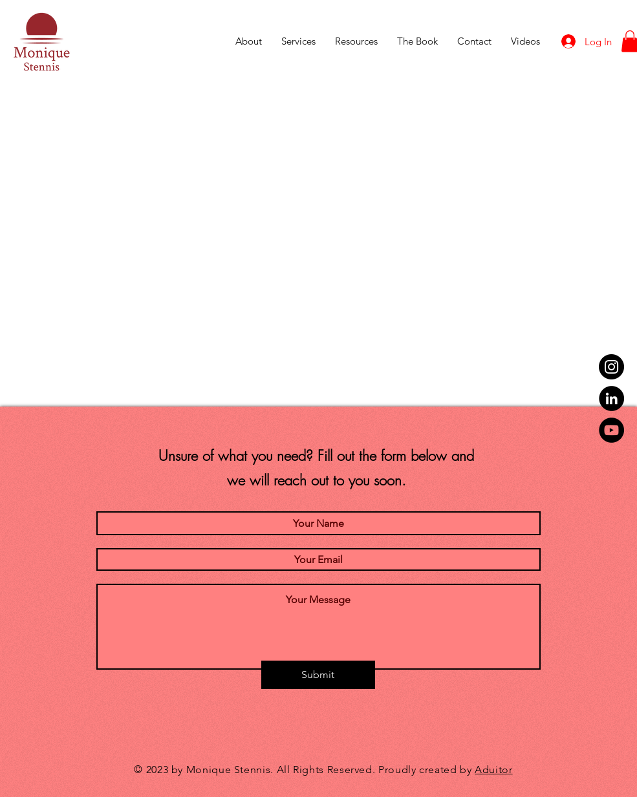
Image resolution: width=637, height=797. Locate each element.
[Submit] (318, 675)
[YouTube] (611, 430)
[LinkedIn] (611, 398)
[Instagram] (611, 366)
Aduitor (493, 769)
